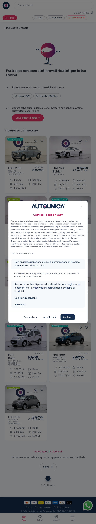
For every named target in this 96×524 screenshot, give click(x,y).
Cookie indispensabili (26, 297)
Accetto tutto (50, 317)
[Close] (81, 206)
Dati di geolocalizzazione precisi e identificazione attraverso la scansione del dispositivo (47, 264)
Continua (67, 317)
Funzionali (20, 304)
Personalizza (30, 317)
